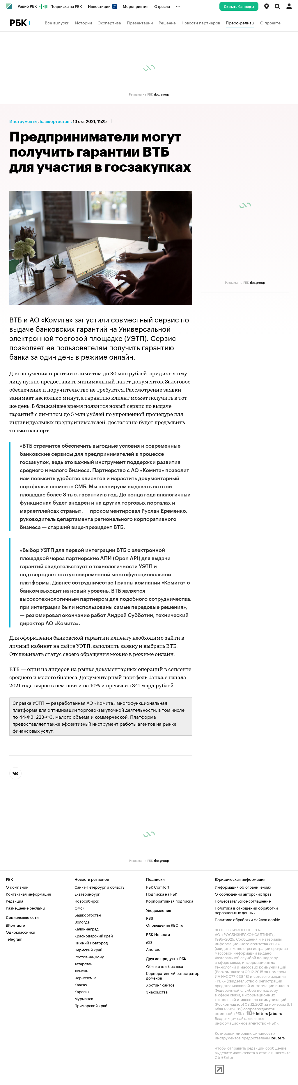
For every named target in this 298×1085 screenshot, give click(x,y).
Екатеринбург (87, 893)
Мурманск (83, 998)
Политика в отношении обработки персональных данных (246, 910)
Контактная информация (28, 893)
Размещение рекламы (25, 907)
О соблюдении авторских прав (243, 893)
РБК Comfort (157, 886)
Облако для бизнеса (164, 966)
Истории (83, 22)
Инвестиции (102, 6)
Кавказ (80, 984)
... (178, 5)
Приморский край (90, 1005)
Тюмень (81, 970)
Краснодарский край (93, 935)
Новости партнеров (201, 22)
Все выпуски (57, 22)
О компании (17, 886)
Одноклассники (20, 932)
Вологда (82, 921)
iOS (149, 942)
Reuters (278, 1037)
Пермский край (88, 949)
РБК (18, 23)
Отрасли (162, 6)
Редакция (14, 900)
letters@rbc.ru (269, 1013)
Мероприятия (135, 6)
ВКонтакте (15, 925)
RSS (149, 918)
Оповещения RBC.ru (164, 925)
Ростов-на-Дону (89, 956)
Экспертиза (109, 22)
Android (153, 949)
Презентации (140, 22)
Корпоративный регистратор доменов (172, 975)
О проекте (270, 22)
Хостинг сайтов (160, 984)
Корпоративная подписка (169, 900)
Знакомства (157, 991)
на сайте (64, 646)
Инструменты (23, 121)
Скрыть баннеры (239, 6)
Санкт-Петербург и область (99, 886)
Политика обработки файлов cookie (247, 919)
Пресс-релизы (240, 22)
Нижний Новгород (91, 942)
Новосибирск (86, 900)
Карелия (82, 991)
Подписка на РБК (66, 6)
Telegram (14, 938)
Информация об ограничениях (243, 886)
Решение (167, 22)
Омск (79, 907)
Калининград (86, 928)
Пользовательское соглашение (243, 900)
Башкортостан (55, 121)
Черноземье (85, 977)
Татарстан (83, 963)
